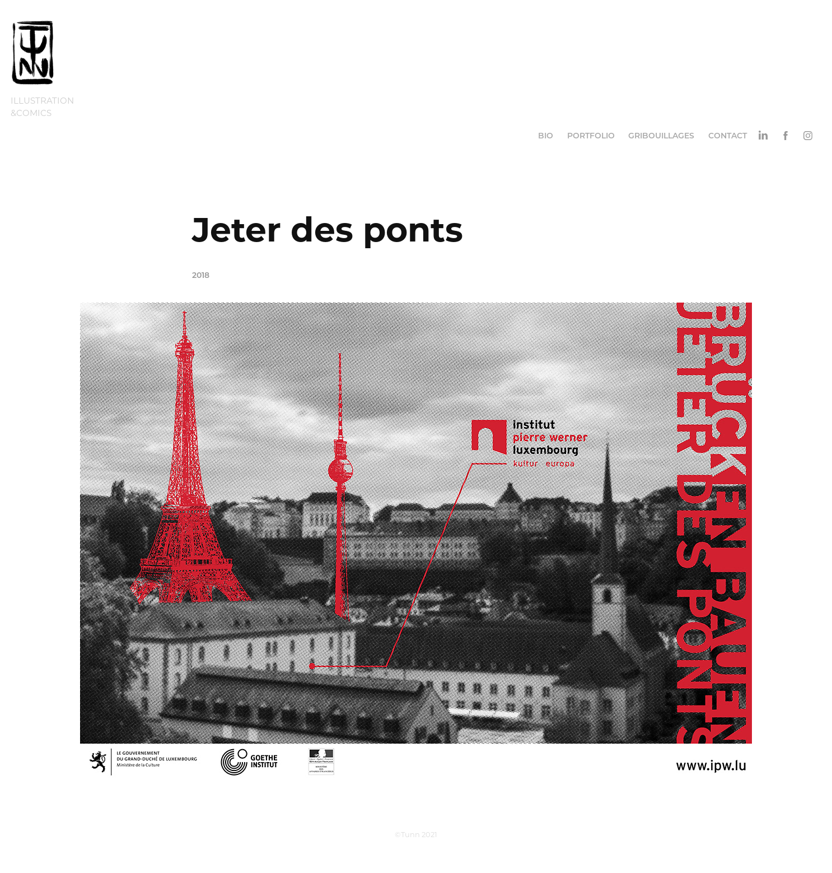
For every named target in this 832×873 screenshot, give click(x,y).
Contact (727, 135)
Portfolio (591, 135)
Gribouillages (661, 135)
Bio (545, 135)
